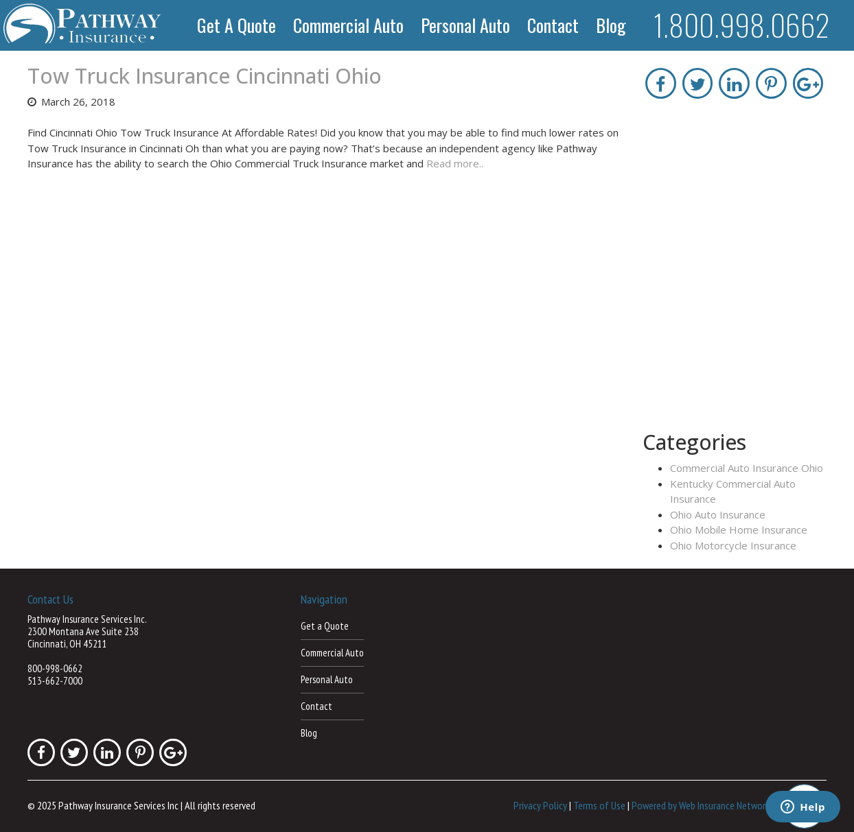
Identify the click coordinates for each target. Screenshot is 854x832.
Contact (553, 25)
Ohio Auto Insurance (717, 514)
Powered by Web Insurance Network (701, 805)
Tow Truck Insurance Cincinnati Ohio (204, 76)
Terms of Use (599, 805)
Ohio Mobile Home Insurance (738, 529)
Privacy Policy (540, 805)
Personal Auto (465, 25)
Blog (611, 25)
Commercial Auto (348, 25)
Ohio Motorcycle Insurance (733, 545)
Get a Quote (236, 25)
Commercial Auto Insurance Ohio (746, 468)
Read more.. (454, 163)
